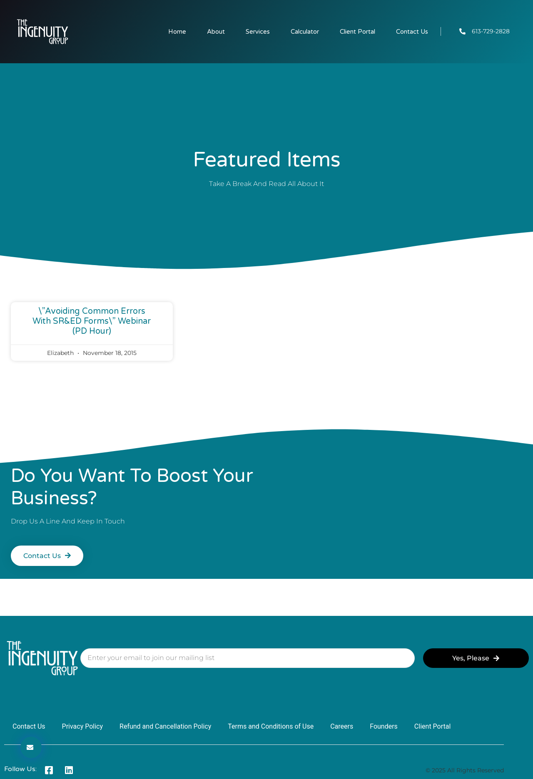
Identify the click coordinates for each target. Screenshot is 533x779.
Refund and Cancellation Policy (165, 726)
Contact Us (412, 31)
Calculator (305, 31)
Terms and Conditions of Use (271, 726)
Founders (384, 726)
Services (258, 31)
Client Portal (357, 31)
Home (177, 31)
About (216, 31)
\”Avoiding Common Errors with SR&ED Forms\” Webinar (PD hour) (91, 321)
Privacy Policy (82, 726)
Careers (341, 726)
